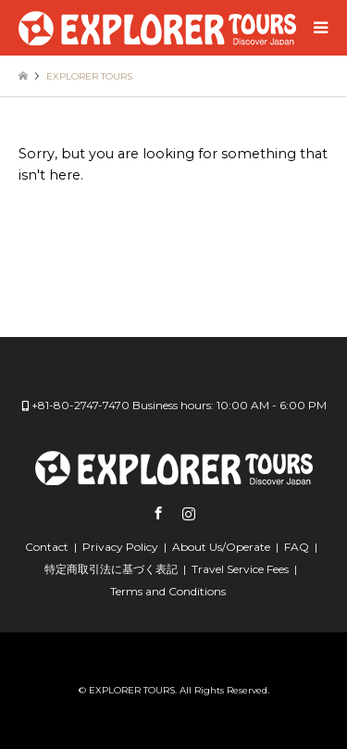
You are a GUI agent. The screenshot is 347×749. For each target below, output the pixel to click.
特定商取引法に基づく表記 (111, 569)
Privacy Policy (120, 547)
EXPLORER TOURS (132, 690)
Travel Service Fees (240, 569)
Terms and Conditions (168, 591)
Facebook (158, 512)
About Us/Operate (221, 547)
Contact (46, 547)
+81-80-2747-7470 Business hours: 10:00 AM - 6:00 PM (179, 405)
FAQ (296, 547)
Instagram (188, 512)
